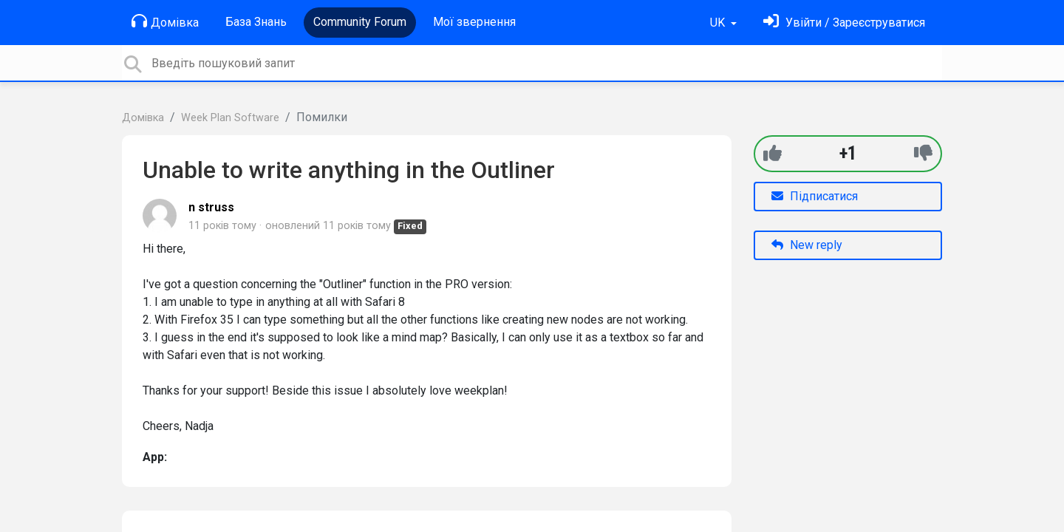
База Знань (256, 22)
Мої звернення (474, 22)
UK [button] (719, 23)
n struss (211, 207)
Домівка (165, 21)
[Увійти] (844, 22)
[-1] (923, 153)
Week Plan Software (230, 118)
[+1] (772, 153)
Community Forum (359, 22)
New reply (806, 245)
